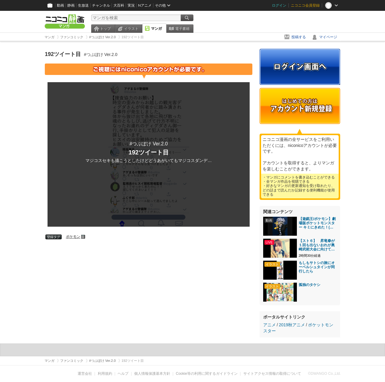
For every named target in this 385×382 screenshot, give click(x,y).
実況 (131, 5)
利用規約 (105, 373)
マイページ (328, 37)
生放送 (83, 5)
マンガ (156, 28)
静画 (71, 5)
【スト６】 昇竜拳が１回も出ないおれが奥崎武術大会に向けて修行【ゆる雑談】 (317, 245)
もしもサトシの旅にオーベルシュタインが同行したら (317, 267)
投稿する (298, 37)
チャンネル (101, 5)
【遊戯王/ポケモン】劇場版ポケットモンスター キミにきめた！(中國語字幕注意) (317, 223)
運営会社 (85, 373)
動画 (60, 5)
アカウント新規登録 (300, 106)
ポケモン (73, 236)
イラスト (131, 28)
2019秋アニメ (292, 324)
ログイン (279, 5)
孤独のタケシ (309, 285)
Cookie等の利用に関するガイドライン (207, 373)
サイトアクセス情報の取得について (272, 373)
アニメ (269, 324)
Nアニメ (145, 5)
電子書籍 (182, 28)
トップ (105, 28)
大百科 (118, 5)
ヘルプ (123, 373)
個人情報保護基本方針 (152, 373)
